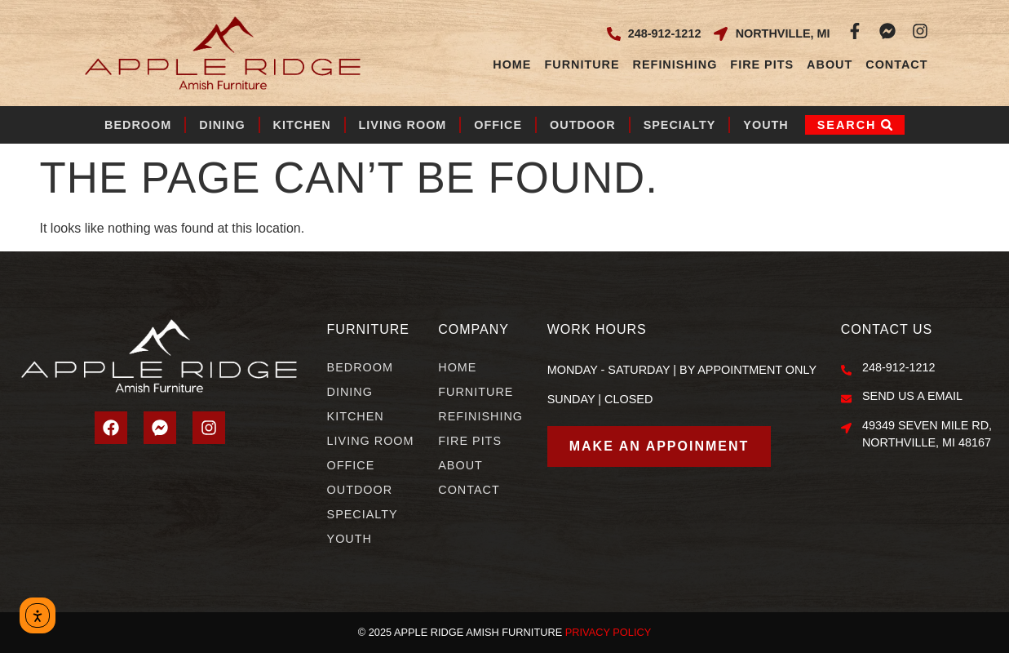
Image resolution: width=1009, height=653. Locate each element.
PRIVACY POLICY (608, 632)
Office (498, 124)
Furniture (581, 64)
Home (512, 64)
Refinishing (675, 64)
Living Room (403, 124)
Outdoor (583, 124)
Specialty (680, 124)
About (829, 64)
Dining (222, 124)
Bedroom (137, 124)
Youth (765, 124)
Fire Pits (762, 64)
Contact (896, 64)
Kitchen (302, 124)
